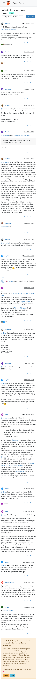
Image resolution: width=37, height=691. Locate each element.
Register (6, 675)
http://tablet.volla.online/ (8, 29)
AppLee (7, 607)
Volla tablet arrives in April (21, 135)
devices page (20, 471)
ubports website (25, 302)
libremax (7, 23)
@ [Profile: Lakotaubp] (5, 243)
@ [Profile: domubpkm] (5, 109)
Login (12, 675)
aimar (6, 288)
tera (6, 71)
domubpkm (8, 52)
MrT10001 (8, 105)
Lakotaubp (8, 223)
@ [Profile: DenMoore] (5, 367)
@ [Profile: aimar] (3, 333)
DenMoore (8, 329)
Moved (5, 13)
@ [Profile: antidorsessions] (8, 610)
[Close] (33, 641)
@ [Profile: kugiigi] (4, 457)
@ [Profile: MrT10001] (5, 135)
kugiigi (7, 256)
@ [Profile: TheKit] (16, 308)
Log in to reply (30, 16)
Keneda (10, 281)
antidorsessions (9, 582)
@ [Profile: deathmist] (23, 308)
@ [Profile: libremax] (4, 226)
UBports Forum (18, 3)
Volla (11, 13)
